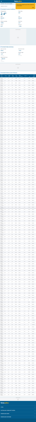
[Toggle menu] (1, 1)
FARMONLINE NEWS (18, 413)
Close (33, 7)
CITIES (18, 407)
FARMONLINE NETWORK (18, 416)
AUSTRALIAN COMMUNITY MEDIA (18, 410)
